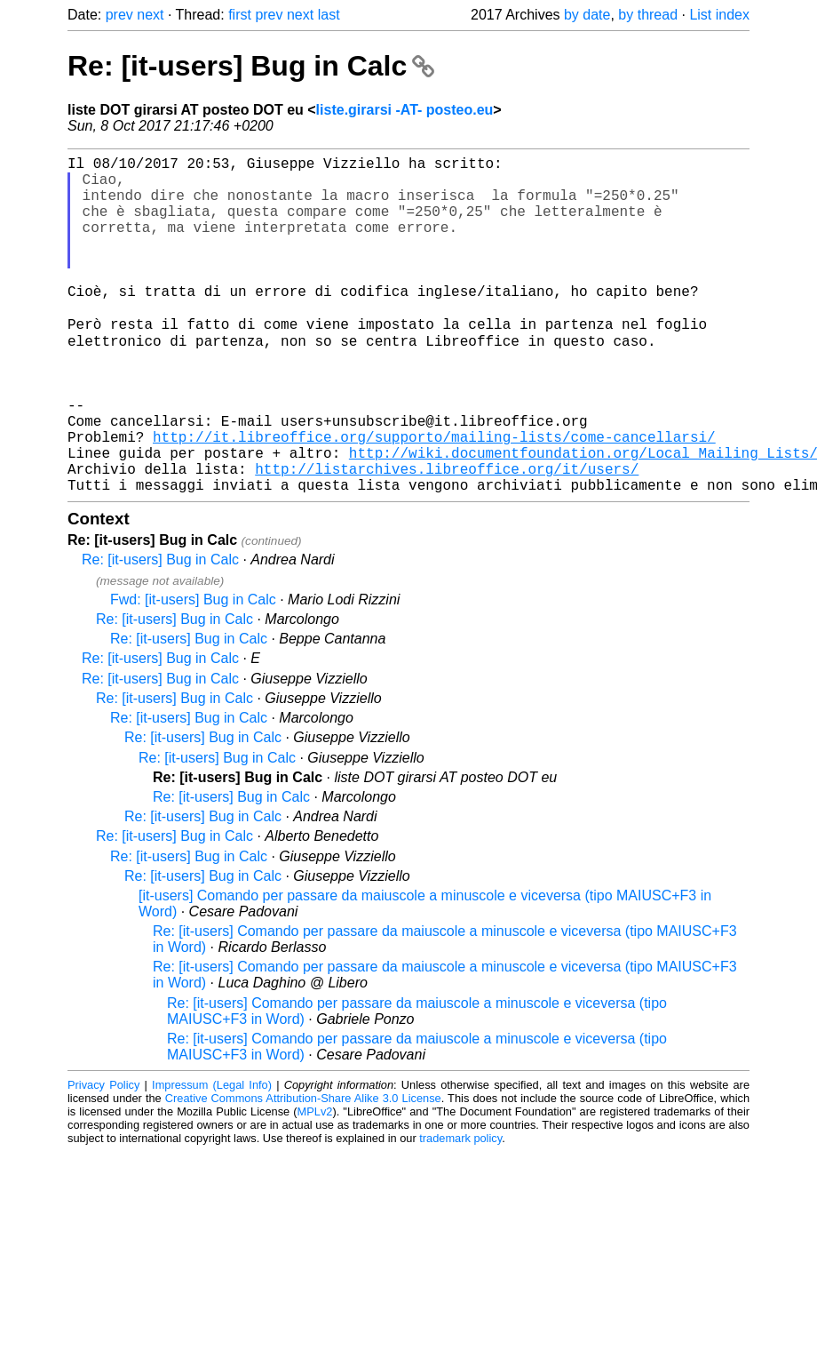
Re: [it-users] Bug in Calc (250, 66)
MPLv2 (315, 1184)
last (329, 14)
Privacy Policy (103, 1157)
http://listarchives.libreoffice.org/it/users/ (447, 538)
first (239, 14)
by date (587, 14)
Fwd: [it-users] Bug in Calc (193, 672)
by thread (648, 14)
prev (119, 14)
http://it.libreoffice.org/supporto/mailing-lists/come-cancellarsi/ (434, 498)
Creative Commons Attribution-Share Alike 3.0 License (303, 1171)
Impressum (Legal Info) (212, 1157)
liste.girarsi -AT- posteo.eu (405, 109)
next (150, 14)
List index (719, 14)
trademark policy (460, 1211)
